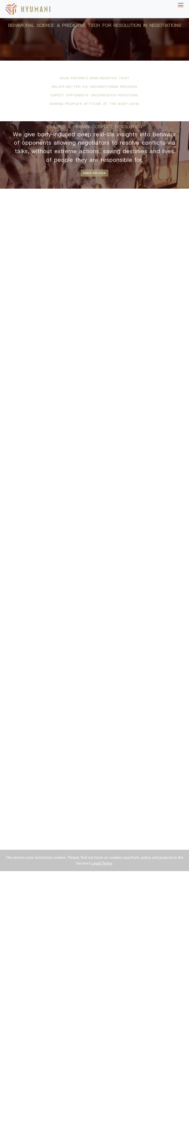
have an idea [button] (94, 173)
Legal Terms (101, 863)
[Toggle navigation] (180, 5)
